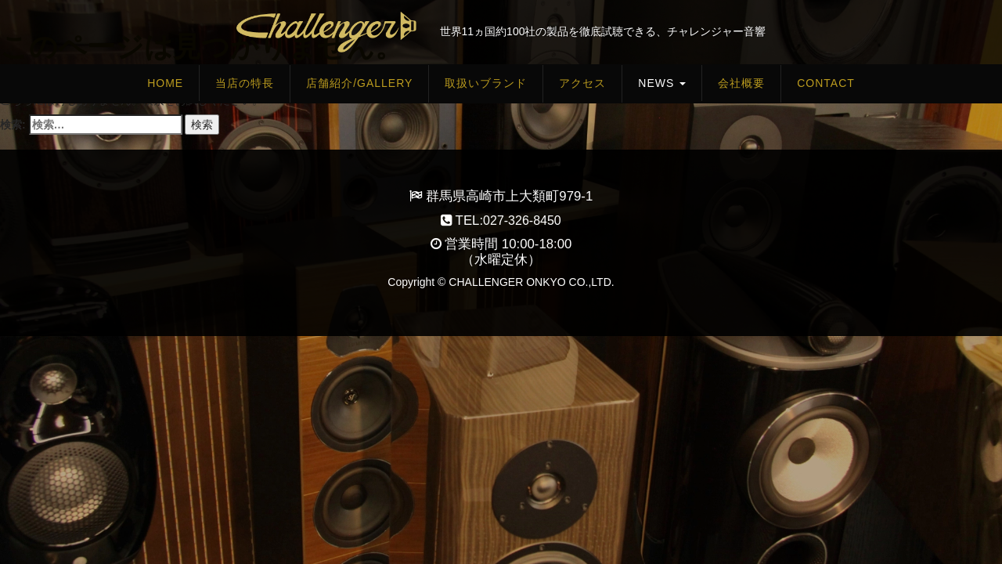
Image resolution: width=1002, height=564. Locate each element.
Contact (826, 83)
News (662, 83)
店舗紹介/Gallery (359, 83)
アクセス (582, 83)
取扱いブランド (486, 83)
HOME (165, 83)
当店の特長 (244, 83)
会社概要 (741, 83)
